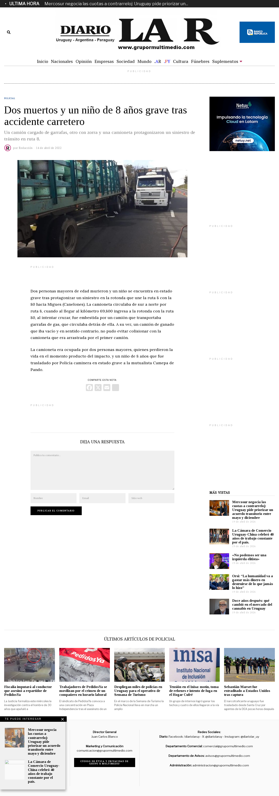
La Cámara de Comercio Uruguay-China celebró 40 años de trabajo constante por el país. (253, 536)
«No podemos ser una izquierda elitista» (249, 557)
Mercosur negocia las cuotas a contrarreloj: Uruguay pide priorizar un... (116, 3)
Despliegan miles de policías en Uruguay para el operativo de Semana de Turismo (138, 691)
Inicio (42, 61)
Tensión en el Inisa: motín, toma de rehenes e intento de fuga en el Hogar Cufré (194, 691)
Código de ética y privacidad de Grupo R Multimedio (104, 762)
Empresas (104, 61)
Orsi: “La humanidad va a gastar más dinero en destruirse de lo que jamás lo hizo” (252, 582)
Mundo (144, 61)
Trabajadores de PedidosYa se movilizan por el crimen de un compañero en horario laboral (83, 691)
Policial (9, 98)
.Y (167, 61)
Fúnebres (200, 61)
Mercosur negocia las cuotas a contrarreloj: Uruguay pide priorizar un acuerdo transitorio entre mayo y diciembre (252, 510)
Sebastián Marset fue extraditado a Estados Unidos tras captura (247, 691)
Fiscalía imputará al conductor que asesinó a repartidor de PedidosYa (28, 691)
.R (157, 61)
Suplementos (225, 61)
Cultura (180, 61)
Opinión (84, 61)
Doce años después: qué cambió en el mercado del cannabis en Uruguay (252, 604)
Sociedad (126, 61)
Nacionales (62, 61)
